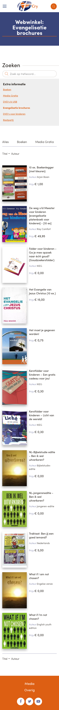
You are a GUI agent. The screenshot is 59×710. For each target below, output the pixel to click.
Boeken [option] (22, 141)
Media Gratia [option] (44, 141)
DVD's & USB (10, 101)
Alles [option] (5, 141)
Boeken (7, 89)
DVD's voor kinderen (14, 114)
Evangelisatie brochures (16, 107)
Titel (4, 153)
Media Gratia (10, 95)
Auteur (15, 153)
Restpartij (8, 120)
